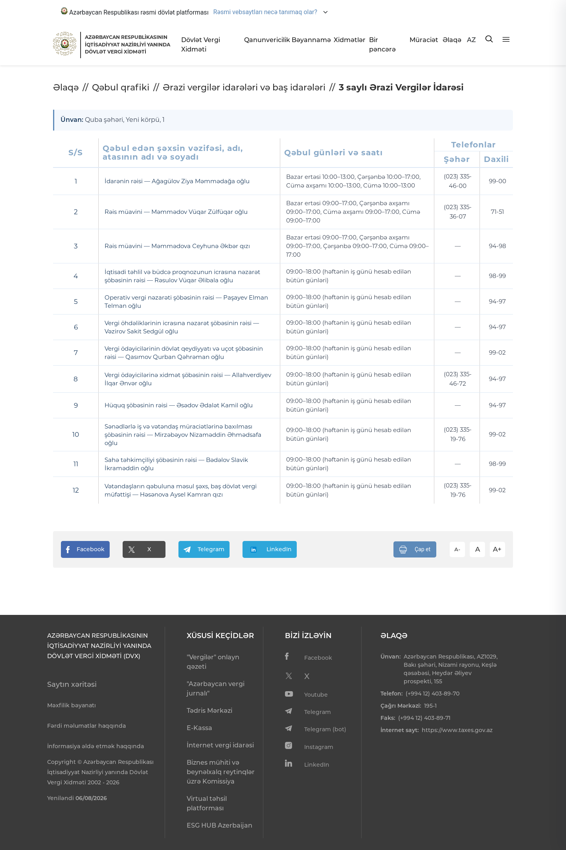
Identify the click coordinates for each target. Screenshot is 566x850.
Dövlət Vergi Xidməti (200, 44)
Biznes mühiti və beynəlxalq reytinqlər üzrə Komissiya (221, 772)
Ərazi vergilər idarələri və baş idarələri (244, 87)
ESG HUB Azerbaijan (219, 825)
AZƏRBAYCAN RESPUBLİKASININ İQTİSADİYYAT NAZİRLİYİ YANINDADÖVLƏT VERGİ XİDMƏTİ (127, 44)
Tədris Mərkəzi (209, 710)
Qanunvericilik (264, 40)
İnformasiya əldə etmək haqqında (95, 746)
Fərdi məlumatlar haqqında (86, 725)
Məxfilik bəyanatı (71, 705)
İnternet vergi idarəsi (220, 745)
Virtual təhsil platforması (207, 803)
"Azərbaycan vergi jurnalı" (215, 688)
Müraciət (423, 40)
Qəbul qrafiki (120, 87)
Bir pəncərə (382, 44)
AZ (471, 40)
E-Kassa (199, 728)
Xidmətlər (348, 40)
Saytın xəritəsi (72, 684)
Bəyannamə (309, 40)
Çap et (414, 549)
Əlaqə (452, 40)
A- (457, 549)
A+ (497, 549)
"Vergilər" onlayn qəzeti (213, 661)
